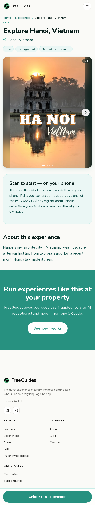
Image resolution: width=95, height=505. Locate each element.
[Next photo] (86, 112)
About (54, 429)
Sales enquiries (13, 480)
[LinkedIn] (7, 410)
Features (9, 429)
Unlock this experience (47, 496)
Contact (55, 442)
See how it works (47, 328)
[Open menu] (87, 6)
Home (7, 17)
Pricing (8, 442)
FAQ (6, 449)
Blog (53, 435)
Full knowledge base (16, 455)
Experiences (22, 17)
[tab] (43, 165)
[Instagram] (16, 410)
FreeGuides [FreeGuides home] (17, 6)
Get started (11, 474)
